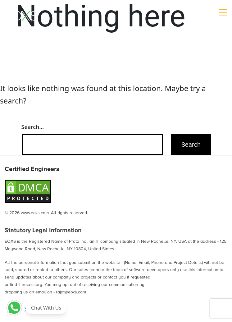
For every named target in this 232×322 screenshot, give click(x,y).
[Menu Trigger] (222, 12)
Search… (32, 127)
